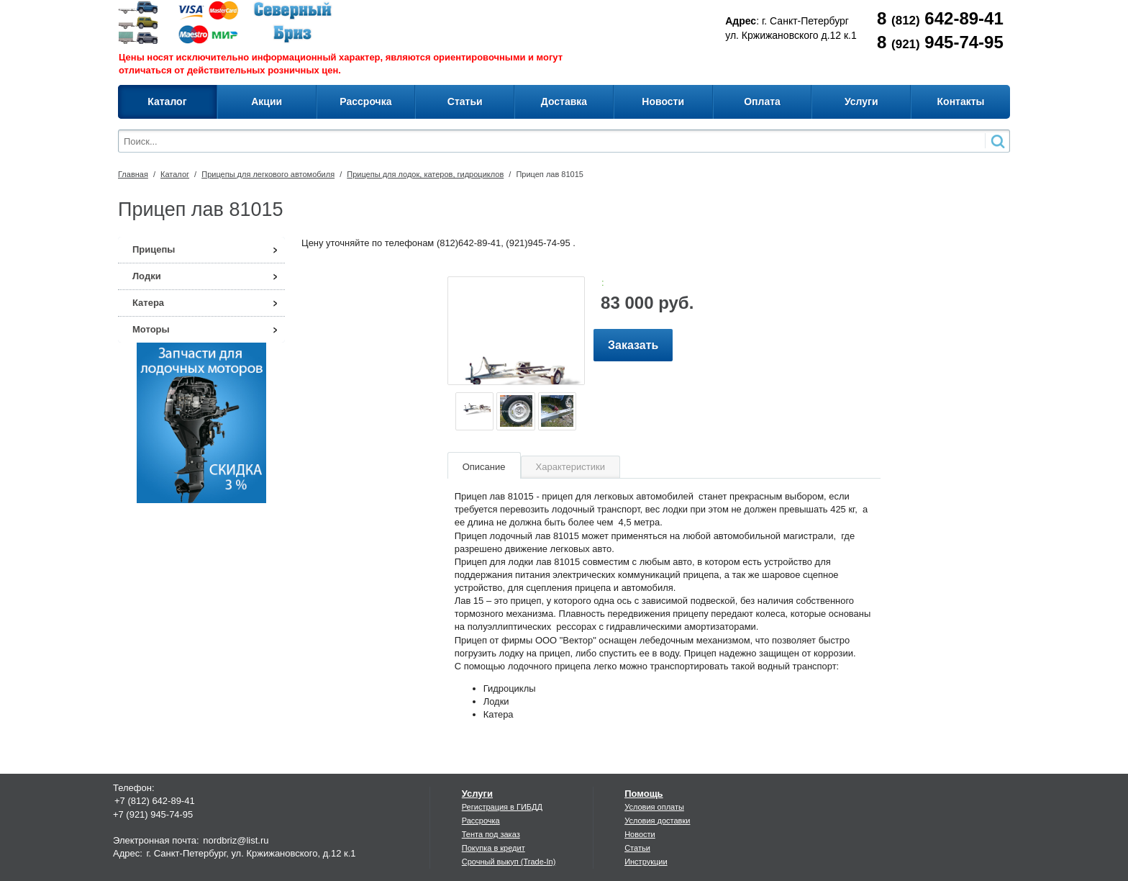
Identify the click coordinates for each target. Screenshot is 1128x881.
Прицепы (153, 249)
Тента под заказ (491, 834)
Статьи (637, 848)
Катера (148, 302)
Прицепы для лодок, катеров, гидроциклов (425, 174)
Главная (133, 174)
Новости (639, 834)
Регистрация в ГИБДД (502, 807)
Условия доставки (657, 820)
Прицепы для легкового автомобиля (268, 174)
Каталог (174, 174)
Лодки (146, 276)
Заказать (633, 345)
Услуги (477, 793)
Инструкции (645, 861)
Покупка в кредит (493, 848)
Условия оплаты (654, 807)
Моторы (151, 329)
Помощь (643, 793)
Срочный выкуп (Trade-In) (509, 861)
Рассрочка (481, 820)
